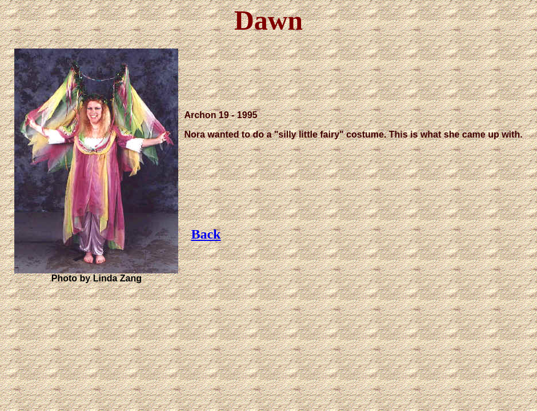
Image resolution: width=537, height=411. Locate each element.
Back (206, 234)
